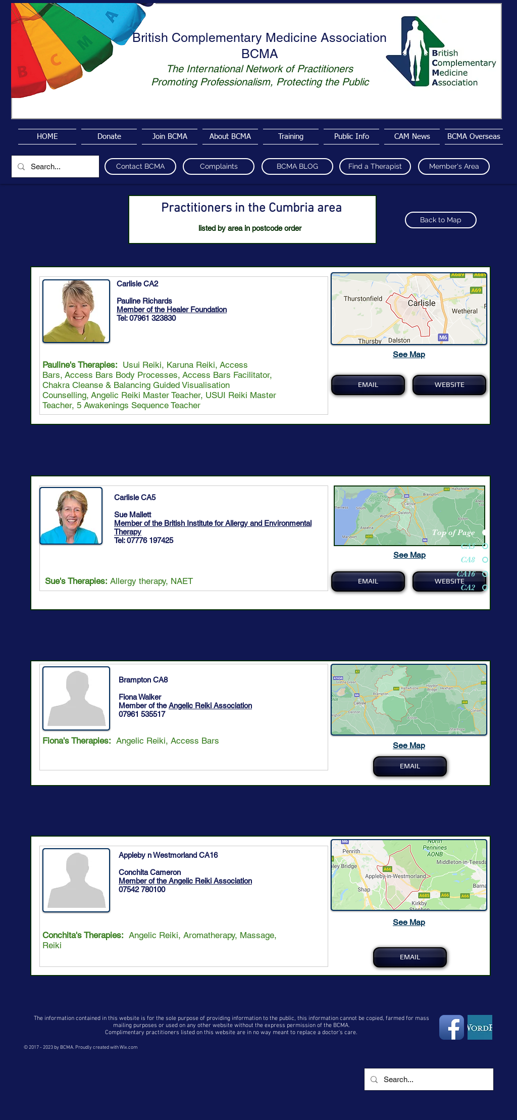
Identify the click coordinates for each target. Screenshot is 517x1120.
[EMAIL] (368, 385)
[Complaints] (218, 166)
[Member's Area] (454, 166)
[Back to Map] (441, 220)
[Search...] (54, 166)
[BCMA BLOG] (297, 166)
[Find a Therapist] (375, 166)
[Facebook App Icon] (451, 1027)
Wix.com (129, 1047)
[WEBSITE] (449, 385)
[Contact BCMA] (140, 166)
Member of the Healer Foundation (172, 309)
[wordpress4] (480, 1027)
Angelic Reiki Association (210, 705)
